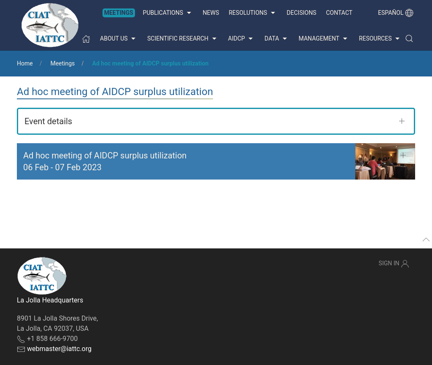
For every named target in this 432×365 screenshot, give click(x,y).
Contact (339, 12)
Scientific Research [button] (182, 39)
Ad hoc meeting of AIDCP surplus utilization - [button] (104, 161)
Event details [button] (48, 121)
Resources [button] (380, 39)
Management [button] (324, 39)
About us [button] (119, 39)
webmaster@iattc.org (59, 349)
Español (395, 12)
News (211, 12)
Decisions (301, 12)
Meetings (118, 12)
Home (25, 63)
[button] (409, 38)
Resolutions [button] (253, 13)
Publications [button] (168, 13)
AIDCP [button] (241, 39)
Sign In (394, 263)
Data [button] (277, 39)
